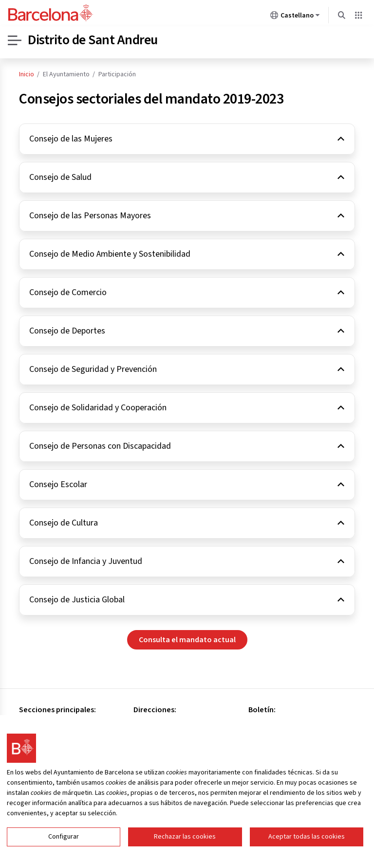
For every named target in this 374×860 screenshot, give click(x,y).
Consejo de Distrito (50, 724)
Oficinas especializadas (57, 737)
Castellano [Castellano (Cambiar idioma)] (295, 17)
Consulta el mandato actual (187, 639)
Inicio (26, 74)
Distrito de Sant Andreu (93, 40)
